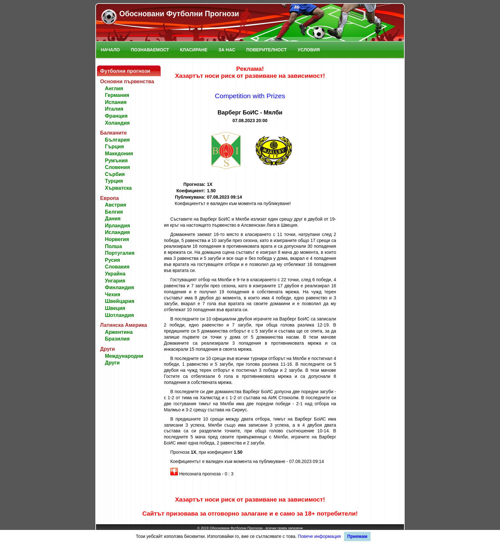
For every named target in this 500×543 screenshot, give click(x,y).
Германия (117, 95)
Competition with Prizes (250, 95)
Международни (124, 356)
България (117, 140)
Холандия (117, 123)
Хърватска (118, 188)
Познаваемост (150, 49)
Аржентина (119, 332)
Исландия (117, 232)
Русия (112, 260)
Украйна (115, 273)
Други (112, 362)
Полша (113, 246)
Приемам (357, 536)
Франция (116, 116)
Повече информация (319, 536)
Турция (114, 181)
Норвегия (117, 239)
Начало (110, 49)
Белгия (114, 212)
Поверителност (266, 49)
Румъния (116, 160)
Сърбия (115, 174)
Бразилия (117, 338)
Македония (119, 153)
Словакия (117, 266)
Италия (114, 109)
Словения (117, 167)
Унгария (115, 280)
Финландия (119, 287)
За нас (226, 49)
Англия (114, 88)
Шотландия (119, 315)
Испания (116, 102)
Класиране (194, 49)
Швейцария (119, 301)
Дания (113, 218)
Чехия (112, 294)
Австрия (115, 205)
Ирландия (117, 225)
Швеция (115, 308)
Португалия (120, 253)
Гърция (114, 146)
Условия (309, 49)
